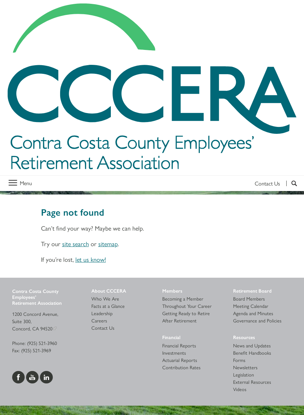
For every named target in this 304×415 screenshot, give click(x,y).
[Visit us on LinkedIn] (46, 376)
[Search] (291, 183)
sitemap (108, 243)
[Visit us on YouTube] (33, 376)
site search (75, 243)
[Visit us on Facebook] (19, 376)
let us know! (90, 259)
